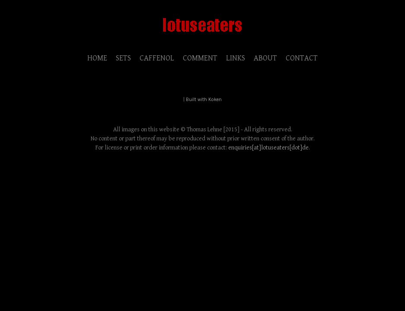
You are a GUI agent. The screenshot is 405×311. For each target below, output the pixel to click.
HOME (97, 58)
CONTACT (302, 58)
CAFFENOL (157, 58)
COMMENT (200, 58)
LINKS (235, 58)
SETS (123, 58)
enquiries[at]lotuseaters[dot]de (268, 147)
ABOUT (265, 58)
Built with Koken (204, 99)
